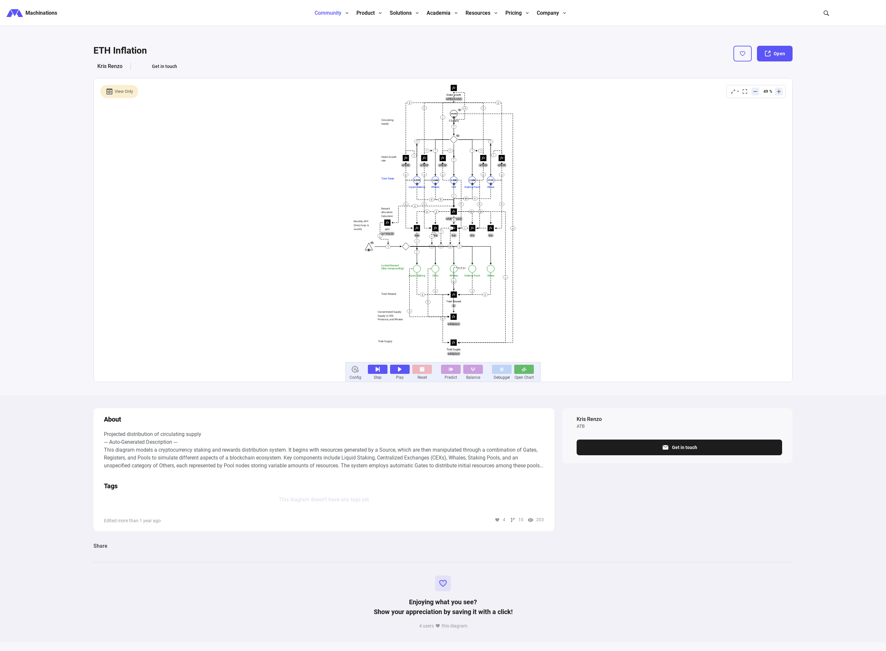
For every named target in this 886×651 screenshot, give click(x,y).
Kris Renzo (110, 66)
